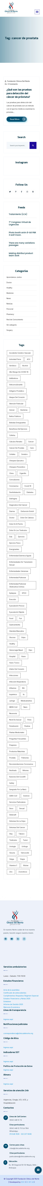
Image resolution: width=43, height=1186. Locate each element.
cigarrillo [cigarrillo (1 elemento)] (22, 473)
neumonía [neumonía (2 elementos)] (13, 713)
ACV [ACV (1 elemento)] (28, 359)
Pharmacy (10, 314)
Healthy (9, 288)
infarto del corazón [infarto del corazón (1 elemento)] (16, 669)
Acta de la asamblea (11, 990)
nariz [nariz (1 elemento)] (25, 707)
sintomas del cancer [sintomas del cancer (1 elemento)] (17, 827)
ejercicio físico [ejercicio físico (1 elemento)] (15, 543)
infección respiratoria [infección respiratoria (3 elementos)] (17, 682)
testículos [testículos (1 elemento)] (13, 840)
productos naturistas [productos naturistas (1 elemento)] (17, 751)
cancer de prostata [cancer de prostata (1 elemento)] (16, 448)
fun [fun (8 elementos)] (20, 618)
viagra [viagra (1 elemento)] (22, 859)
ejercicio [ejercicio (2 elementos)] (21, 537)
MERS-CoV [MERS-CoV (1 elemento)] (13, 707)
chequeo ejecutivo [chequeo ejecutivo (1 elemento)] (16, 461)
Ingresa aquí (8, 1019)
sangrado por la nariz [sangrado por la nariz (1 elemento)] (17, 789)
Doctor (9, 282)
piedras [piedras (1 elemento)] (27, 726)
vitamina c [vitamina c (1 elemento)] (13, 865)
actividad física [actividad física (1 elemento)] (15, 359)
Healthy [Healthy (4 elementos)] (12, 644)
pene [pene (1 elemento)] (29, 720)
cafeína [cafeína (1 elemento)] (12, 435)
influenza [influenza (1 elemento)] (12, 688)
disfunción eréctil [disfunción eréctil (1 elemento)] (27, 511)
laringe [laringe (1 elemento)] (12, 701)
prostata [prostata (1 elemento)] (12, 758)
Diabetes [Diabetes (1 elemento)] (30, 492)
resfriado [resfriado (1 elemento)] (13, 770)
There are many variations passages (22, 244)
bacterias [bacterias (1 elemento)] (24, 410)
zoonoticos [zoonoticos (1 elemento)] (22, 872)
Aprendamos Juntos (14, 277)
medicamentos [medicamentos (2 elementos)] (26, 701)
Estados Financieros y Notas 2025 (16, 998)
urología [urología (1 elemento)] (12, 846)
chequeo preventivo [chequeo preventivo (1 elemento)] (17, 467)
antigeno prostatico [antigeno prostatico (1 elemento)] (16, 391)
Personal (10, 309)
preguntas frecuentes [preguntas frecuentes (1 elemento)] (17, 739)
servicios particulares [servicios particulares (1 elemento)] (17, 802)
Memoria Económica (11, 1007)
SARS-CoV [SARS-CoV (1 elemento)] (13, 796)
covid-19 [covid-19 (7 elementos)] (27, 486)
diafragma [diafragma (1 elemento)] (13, 499)
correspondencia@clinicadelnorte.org (18, 1033)
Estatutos (7, 1001)
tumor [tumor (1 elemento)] (25, 840)
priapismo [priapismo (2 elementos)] (13, 745)
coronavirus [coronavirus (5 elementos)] (13, 486)
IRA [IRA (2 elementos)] (23, 688)
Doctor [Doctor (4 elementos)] (11, 518)
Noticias (9, 304)
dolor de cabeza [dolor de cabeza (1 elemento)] (27, 518)
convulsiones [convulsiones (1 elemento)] (14, 480)
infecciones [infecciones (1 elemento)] (13, 675)
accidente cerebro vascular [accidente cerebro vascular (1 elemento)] (20, 353)
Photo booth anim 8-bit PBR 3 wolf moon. (22, 233)
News (9, 298)
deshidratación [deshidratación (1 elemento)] (15, 492)
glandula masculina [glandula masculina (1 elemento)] (16, 631)
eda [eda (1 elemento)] (10, 537)
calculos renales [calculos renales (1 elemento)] (15, 442)
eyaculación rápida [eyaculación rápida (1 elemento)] (16, 612)
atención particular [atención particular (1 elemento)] (16, 404)
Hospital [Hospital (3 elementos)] (12, 656)
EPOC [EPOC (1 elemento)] (24, 593)
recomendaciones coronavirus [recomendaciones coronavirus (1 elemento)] (21, 764)
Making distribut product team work (21, 254)
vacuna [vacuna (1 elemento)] (12, 853)
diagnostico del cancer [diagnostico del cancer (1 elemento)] (18, 505)
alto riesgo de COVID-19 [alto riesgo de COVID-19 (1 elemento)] (18, 372)
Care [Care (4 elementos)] (32, 448)
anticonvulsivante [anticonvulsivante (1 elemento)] (15, 385)
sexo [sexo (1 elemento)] (11, 808)
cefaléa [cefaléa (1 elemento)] (12, 454)
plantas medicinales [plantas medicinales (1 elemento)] (16, 732)
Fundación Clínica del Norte (18, 81)
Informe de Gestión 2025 (13, 1004)
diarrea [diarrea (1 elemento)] (12, 511)
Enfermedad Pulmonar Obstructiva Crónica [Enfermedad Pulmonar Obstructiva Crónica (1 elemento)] (17, 585)
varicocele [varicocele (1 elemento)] (25, 853)
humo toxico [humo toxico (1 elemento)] (14, 663)
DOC (23, 1182)
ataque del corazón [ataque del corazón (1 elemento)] (17, 397)
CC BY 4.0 (30, 1182)
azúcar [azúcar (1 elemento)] (12, 410)
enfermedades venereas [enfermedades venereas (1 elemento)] (18, 571)
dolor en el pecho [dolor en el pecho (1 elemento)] (16, 524)
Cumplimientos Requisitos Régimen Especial (20, 996)
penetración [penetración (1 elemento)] (13, 726)
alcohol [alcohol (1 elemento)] (25, 366)
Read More (18, 119)
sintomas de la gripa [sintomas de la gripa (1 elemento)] (17, 821)
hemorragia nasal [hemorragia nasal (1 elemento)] (16, 650)
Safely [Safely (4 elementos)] (11, 783)
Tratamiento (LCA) (18, 214)
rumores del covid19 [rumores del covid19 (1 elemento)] (17, 777)
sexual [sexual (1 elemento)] (21, 808)
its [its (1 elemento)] (24, 694)
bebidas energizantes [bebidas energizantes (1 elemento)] (17, 423)
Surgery (10, 330)
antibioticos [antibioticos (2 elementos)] (13, 378)
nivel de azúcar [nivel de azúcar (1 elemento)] (15, 720)
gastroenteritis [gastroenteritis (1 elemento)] (14, 625)
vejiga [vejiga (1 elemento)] (11, 859)
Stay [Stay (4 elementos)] (11, 834)
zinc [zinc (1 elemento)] (10, 872)
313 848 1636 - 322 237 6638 (20, 1134)
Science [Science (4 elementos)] (26, 796)
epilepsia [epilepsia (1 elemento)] (12, 593)
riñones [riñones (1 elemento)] (26, 770)
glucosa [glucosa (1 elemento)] (12, 637)
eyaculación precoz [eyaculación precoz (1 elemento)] (16, 606)
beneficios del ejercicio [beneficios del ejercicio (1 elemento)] (18, 429)
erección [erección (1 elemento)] (12, 599)
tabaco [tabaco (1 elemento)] (21, 834)
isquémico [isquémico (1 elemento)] (13, 694)
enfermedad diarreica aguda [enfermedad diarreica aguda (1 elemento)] (20, 556)
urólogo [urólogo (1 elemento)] (25, 846)
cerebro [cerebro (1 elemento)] (24, 454)
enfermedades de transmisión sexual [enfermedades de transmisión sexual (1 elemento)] (20, 563)
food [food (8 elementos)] (11, 618)
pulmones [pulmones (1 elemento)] (25, 758)
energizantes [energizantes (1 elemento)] (14, 549)
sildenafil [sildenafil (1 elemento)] (12, 815)
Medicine (10, 293)
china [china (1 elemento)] (11, 473)
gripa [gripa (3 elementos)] (23, 637)
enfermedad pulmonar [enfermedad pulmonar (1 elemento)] (17, 577)
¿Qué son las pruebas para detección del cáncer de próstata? (19, 93)
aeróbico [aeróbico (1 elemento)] (12, 366)
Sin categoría (12, 325)
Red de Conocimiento (15, 320)
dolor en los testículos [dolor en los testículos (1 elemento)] (18, 530)
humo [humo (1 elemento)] (23, 656)
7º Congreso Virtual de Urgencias (20, 223)
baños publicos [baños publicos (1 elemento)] (15, 416)
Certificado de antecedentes (14, 993)
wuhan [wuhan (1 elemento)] (25, 865)
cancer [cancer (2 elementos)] (31, 442)
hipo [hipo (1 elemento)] (30, 650)
